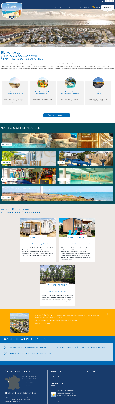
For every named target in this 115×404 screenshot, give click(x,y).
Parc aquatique (6, 144)
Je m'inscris (59, 369)
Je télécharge (60, 388)
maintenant (107, 8)
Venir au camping (27, 349)
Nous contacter (27, 352)
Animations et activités (8, 164)
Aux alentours (82, 164)
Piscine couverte (44, 164)
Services (89, 144)
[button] (30, 314)
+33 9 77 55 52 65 (27, 347)
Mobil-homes (62, 144)
